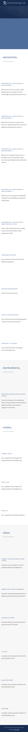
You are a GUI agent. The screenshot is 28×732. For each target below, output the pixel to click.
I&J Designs (16, 729)
